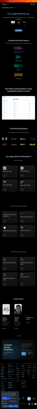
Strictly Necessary (4, 398)
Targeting (4, 401)
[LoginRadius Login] (32, 4)
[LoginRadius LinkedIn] (29, 404)
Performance (13, 398)
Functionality (13, 401)
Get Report (27, 1)
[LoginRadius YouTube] (35, 404)
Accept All (11, 406)
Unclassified (4, 403)
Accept (16, 406)
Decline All (5, 406)
